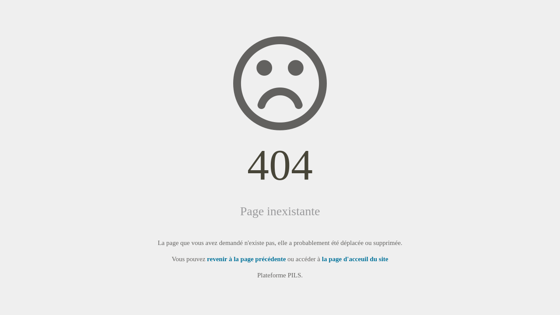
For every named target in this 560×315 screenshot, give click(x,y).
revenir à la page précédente (246, 259)
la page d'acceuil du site (355, 259)
